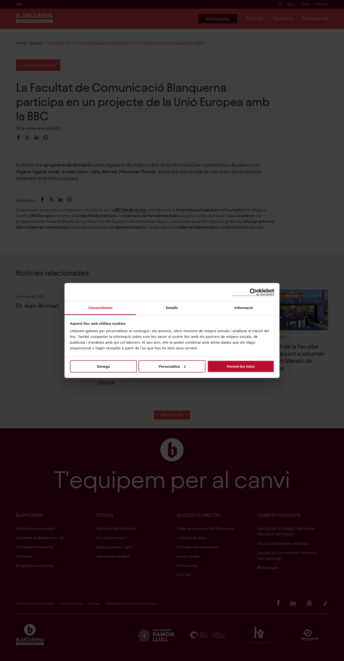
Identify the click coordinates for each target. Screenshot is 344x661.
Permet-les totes (241, 366)
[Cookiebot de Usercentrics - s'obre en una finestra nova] (253, 292)
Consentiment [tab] (100, 308)
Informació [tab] (243, 308)
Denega (103, 366)
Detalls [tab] (172, 308)
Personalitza (172, 366)
